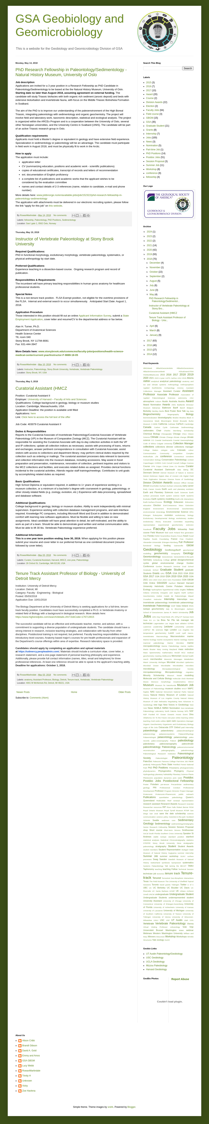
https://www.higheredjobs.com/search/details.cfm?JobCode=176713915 (54, 616)
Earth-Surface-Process (152, 502)
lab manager (182, 620)
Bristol (175, 421)
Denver (156, 472)
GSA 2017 (148, 576)
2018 (150, 259)
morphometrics (179, 682)
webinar (190, 930)
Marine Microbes (175, 643)
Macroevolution (177, 636)
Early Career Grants (152, 489)
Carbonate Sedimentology (182, 427)
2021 (150, 245)
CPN (153, 466)
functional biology (151, 546)
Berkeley (147, 411)
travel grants (165, 885)
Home (74, 692)
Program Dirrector (171, 791)
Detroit (63, 679)
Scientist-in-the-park (177, 817)
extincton (190, 525)
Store (179, 843)
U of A (191, 885)
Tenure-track (73, 679)
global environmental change (167, 563)
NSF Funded (149, 714)
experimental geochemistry (170, 525)
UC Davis (184, 888)
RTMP (186, 810)
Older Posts (124, 692)
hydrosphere (157, 590)
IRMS (191, 606)
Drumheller (154, 486)
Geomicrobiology (152, 556)
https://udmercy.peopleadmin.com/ (38, 651)
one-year (71, 560)
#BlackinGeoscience (185, 368)
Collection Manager (183, 443)
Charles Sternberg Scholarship (179, 431)
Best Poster (170, 411)
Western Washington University (168, 933)
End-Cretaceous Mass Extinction (178, 505)
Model (179, 675)
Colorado (181, 450)
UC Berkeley (159, 888)
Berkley (155, 411)
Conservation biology (152, 460)
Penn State (167, 764)
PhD (150, 768)
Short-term (168, 830)
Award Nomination (152, 404)
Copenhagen (148, 463)
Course (150, 98)
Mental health (188, 656)
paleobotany (149, 744)
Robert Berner (182, 807)
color (172, 450)
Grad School (188, 566)
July (152, 285)
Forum (180, 536)
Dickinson (154, 476)
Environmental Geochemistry (180, 509)
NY (157, 714)
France (174, 539)
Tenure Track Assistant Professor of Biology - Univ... (167, 319)
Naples (146, 692)
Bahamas (156, 408)
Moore (145, 682)
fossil (185, 536)
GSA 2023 (153, 580)
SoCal (145, 833)
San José (153, 814)
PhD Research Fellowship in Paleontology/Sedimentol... (164, 299)
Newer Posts (23, 692)
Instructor (28, 369)
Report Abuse (180, 979)
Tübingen (175, 885)
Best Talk (181, 411)
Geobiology (152, 549)
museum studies (173, 688)
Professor (159, 791)
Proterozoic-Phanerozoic (165, 794)
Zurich (167, 940)
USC (162, 920)
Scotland (190, 817)
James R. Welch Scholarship (176, 612)
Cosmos (190, 463)
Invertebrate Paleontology (156, 605)
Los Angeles (183, 630)
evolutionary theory (152, 522)
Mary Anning (162, 649)
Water (181, 930)
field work (169, 533)
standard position (176, 837)
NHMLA (157, 708)
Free (181, 539)
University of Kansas (185, 907)
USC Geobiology (154, 957)
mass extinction (186, 649)
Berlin (161, 411)
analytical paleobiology (170, 381)
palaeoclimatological (185, 731)
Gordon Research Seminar (168, 566)
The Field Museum (157, 881)
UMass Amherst (187, 891)
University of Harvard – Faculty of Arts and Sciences (57, 399)
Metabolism (189, 659)
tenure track (172, 873)
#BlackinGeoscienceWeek (154, 371)
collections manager (184, 447)
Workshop (151, 169)
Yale (154, 940)
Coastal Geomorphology (183, 440)
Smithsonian (188, 830)
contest (191, 460)
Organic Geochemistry (152, 724)
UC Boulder (172, 888)
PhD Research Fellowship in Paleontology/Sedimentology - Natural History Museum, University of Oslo (71, 72)
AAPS (167, 378)
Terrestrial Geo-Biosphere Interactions (178, 878)
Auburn (158, 401)
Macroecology (162, 636)
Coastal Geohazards (163, 440)
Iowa (178, 606)
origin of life (148, 727)
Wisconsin (160, 937)
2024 (150, 231)
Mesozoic (168, 659)
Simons (177, 830)
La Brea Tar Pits (166, 620)
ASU (192, 398)
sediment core (168, 820)
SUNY (183, 856)
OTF (171, 727)
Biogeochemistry (151, 414)
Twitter (183, 884)
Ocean (163, 714)
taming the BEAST (177, 866)
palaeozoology (180, 737)
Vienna (190, 923)
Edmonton (189, 502)
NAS (152, 692)
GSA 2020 (182, 576)
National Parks (180, 692)
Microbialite (165, 666)
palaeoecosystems (166, 734)
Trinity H (26, 1075)
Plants (191, 774)
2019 (150, 254)
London (173, 630)
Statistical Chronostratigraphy (172, 840)
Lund (178, 633)
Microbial (171, 662)
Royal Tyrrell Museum (173, 810)
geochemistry (161, 553)
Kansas (186, 617)
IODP (173, 606)
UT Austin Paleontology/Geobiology (164, 953)
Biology (55, 679)
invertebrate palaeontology (181, 602)
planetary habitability (163, 774)
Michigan (162, 662)
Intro (192, 599)
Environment (158, 509)
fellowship (28, 220)
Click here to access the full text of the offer (46, 417)
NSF (191, 711)
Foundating (164, 539)
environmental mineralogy (154, 512)
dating (185, 470)
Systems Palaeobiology (153, 866)
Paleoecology (169, 747)
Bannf (182, 408)
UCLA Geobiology (155, 961)
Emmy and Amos (31, 1055)
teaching (158, 869)
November (155, 267)
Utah (186, 920)
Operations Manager (185, 721)
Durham (162, 486)
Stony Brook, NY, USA (36, 372)
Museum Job (185, 685)
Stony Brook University (57, 369)
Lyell (184, 633)
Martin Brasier (149, 649)
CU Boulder (180, 466)
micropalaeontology (152, 672)
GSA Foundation (174, 580)
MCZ (183, 653)
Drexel (146, 486)
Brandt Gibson (29, 1045)
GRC (162, 573)
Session (172, 827)
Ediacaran (178, 502)
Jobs (148, 137)
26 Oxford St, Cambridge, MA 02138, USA (45, 563)
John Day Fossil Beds (161, 617)
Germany (147, 560)
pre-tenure (165, 784)
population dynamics (163, 778)
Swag (155, 859)
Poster (146, 784)
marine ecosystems (165, 640)
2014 (150, 354)
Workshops (181, 936)
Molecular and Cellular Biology (157, 678)
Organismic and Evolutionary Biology (178, 724)
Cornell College (179, 463)
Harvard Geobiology (156, 969)
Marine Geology (180, 640)
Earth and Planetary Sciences (158, 492)
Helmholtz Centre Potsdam (169, 586)
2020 (150, 249)
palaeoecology (149, 734)
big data (190, 411)
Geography (175, 553)
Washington (170, 930)
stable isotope (159, 837)
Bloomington (166, 421)
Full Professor (186, 542)
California (162, 424)
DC (192, 469)
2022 (150, 240)
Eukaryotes (157, 515)
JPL (172, 617)
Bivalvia (182, 418)
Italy (168, 609)
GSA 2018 (160, 576)
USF (168, 920)
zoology (160, 940)
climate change (180, 437)
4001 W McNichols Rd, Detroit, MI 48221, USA (47, 683)
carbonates (148, 430)
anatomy (28, 679)
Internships (182, 599)
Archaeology (169, 388)
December (155, 262)
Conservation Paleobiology (174, 460)
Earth (164, 489)
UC (150, 888)
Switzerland (155, 863)
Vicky (25, 1085)
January (154, 335)
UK (177, 891)
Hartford (172, 583)
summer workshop (169, 856)
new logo (157, 705)
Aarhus (174, 378)
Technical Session (186, 869)
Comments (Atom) (39, 697)
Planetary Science (180, 774)
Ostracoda (163, 727)
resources (158, 807)
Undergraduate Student (181, 894)
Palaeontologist (149, 737)
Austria (181, 401)
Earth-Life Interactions (184, 499)
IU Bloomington (178, 609)
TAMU (191, 866)
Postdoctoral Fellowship (178, 780)
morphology (166, 682)
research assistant (151, 804)
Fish (145, 536)
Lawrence (147, 627)
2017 (148, 90)
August (154, 281)
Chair (158, 430)
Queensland (148, 800)
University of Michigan (174, 910)
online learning (182, 718)
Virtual (145, 927)
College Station (150, 450)
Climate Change (166, 437)
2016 (148, 86)
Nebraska (163, 701)
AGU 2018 (181, 378)
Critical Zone (168, 466)
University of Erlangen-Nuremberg (168, 904)
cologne (164, 450)
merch (145, 659)
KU (150, 620)
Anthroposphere (187, 385)
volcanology (175, 927)
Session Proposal (155, 161)
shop (145, 830)
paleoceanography (168, 744)
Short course (155, 830)
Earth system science (169, 496)
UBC (145, 888)
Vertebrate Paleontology (91, 369)
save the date (166, 813)
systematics (188, 862)
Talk (166, 866)
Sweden (163, 859)
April (152, 326)
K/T (180, 617)
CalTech (179, 424)
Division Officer (180, 483)
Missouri (170, 675)
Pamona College (169, 761)
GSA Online (149, 583)
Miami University (150, 662)
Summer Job (152, 165)
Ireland (185, 606)
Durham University (174, 486)
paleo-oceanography (159, 741)
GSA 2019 (171, 576)
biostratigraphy (165, 417)
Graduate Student (155, 125)
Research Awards (169, 804)
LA (154, 620)
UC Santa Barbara (160, 891)
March (153, 330)
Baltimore (166, 408)
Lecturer (168, 626)
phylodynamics (149, 771)
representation (188, 801)
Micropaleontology (173, 672)
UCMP (172, 891)
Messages (178, 659)
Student (172, 846)
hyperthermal (168, 590)
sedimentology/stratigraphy (182, 824)
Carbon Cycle (160, 427)
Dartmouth (170, 469)
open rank (171, 721)
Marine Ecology (149, 640)
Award (149, 94)
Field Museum (157, 532)
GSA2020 (162, 583)
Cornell (169, 463)
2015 (148, 82)
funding (167, 545)
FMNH (157, 536)
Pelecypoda (156, 764)
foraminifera (165, 536)
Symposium (176, 863)
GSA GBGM (188, 580)
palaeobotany (167, 730)
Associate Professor (168, 394)
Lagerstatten (159, 623)
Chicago (177, 434)
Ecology (168, 502)
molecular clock (179, 678)
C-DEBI (154, 424)
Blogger (131, 1107)
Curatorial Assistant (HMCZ (41, 388)
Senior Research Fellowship (155, 827)
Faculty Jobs (152, 110)
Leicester (190, 627)
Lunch (171, 633)
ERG (191, 512)
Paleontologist (161, 758)
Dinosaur (162, 479)
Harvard (55, 560)
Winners (152, 936)
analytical (155, 381)
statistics (190, 840)
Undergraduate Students (155, 897)
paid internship (187, 727)
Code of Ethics (149, 443)
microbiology (149, 669)
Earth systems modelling (163, 499)
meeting (158, 656)
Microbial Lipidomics (185, 662)
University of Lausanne (153, 911)
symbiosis (166, 863)
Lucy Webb (28, 1065)
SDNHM (146, 820)
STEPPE (147, 843)
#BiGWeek (147, 368)
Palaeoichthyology (186, 734)
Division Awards (154, 102)
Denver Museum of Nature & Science (177, 473)
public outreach (186, 794)
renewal (176, 801)
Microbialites (178, 666)
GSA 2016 (189, 573)
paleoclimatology (151, 747)
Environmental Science (177, 512)
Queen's (190, 797)
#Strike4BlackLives (151, 375)
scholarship (180, 813)
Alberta (190, 378)
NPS (186, 711)
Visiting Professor (159, 927)
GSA (148, 122)
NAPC (191, 688)
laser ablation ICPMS (184, 623)
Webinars (147, 933)
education (147, 505)
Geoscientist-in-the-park (184, 557)
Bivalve (176, 418)
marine (190, 636)
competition (177, 453)
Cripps (158, 466)
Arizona (180, 388)
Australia (173, 401)
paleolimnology (187, 750)
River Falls (171, 807)
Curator (27, 560)
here (33, 413)
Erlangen (147, 515)
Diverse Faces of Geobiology (181, 479)
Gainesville (178, 546)
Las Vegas (169, 623)
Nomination (152, 145)
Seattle (155, 820)
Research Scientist (186, 804)
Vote (184, 927)
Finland (177, 533)
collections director (164, 447)
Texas (146, 881)
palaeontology (165, 737)
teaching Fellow (170, 869)
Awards (166, 404)
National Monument (164, 692)
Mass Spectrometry (151, 653)
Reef (169, 801)
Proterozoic (148, 794)
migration (190, 672)
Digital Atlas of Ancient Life (170, 476)
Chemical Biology (151, 434)
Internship (151, 133)
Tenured (156, 878)
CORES (158, 463)
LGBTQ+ (147, 630)
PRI (154, 787)
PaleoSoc (147, 761)
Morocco (154, 682)
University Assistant (152, 901)
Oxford (177, 727)
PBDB (191, 761)
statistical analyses (151, 840)
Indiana (190, 589)
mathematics (167, 653)
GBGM (149, 118)
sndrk (110, 1107)
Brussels (183, 421)
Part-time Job (153, 149)
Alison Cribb (28, 1040)
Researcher (148, 807)
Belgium (190, 408)
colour (191, 450)
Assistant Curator (171, 391)
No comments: (60, 215)
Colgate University (164, 443)
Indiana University (151, 593)
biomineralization (150, 418)
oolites (163, 721)
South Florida (154, 833)
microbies (190, 666)
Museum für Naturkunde (165, 685)
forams (173, 536)
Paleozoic (157, 761)
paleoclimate (188, 744)
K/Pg (177, 617)
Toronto (155, 884)
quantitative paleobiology (170, 797)
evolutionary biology (184, 515)
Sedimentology (69, 220)
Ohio (191, 714)
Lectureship (179, 627)
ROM (191, 807)
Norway (180, 711)
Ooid (153, 721)
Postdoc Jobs (153, 157)
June (152, 290)
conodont (190, 456)
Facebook (147, 529)
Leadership (157, 627)
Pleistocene (148, 778)
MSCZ (63, 560)
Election (150, 106)
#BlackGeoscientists (164, 368)
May (152, 294)
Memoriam (177, 656)
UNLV (156, 920)
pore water (177, 778)
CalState (171, 424)
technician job (149, 873)
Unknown (27, 1080)
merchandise (156, 659)
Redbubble (161, 801)
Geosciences (167, 557)
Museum (148, 685)
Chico (184, 434)
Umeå (145, 894)
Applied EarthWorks (152, 388)
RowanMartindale (31, 1070)
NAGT (184, 689)
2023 (150, 236)
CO (152, 440)
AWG (173, 405)
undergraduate (162, 894)
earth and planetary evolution (181, 489)
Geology (188, 553)
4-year (161, 378)
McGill (177, 653)
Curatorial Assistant (41, 560)
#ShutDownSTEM (186, 371)
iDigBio (183, 590)
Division (147, 482)
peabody (146, 764)
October (154, 272)
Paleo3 (173, 741)
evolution (168, 515)
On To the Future (159, 718)
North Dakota (170, 711)
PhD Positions (54, 220)
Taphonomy (148, 869)
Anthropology (173, 385)
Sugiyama (172, 853)
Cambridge (189, 424)
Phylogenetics (164, 771)
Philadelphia (174, 768)
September (156, 276)
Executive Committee (172, 522)
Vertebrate (74, 369)
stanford (190, 837)
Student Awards (186, 846)
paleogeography (168, 750)
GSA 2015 (177, 573)
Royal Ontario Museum (153, 810)
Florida (150, 536)
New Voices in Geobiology (176, 705)
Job (191, 612)
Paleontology (41, 220)
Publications (149, 797)
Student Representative (169, 849)
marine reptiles (187, 646)
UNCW (152, 894)
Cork (164, 463)
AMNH (146, 381)
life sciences (157, 630)
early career (188, 486)
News (149, 141)
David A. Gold (29, 1050)
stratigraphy (160, 846)
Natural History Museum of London (168, 695)
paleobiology (186, 740)
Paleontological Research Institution (159, 754)
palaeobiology (150, 730)
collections (148, 446)
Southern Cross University (171, 833)
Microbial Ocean (150, 666)
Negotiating (172, 701)
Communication (149, 453)
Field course (152, 114)
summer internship (186, 853)
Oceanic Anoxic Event (177, 714)
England (146, 509)
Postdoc (188, 777)
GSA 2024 (162, 580)
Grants (149, 129)
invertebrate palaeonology (155, 602)
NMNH (165, 708)
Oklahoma (147, 718)
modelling (189, 675)
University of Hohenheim (164, 907)
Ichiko (176, 590)
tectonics (160, 874)
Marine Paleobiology (170, 646)
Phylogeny (179, 771)
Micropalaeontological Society (178, 669)
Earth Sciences (181, 492)
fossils (154, 539)
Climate (154, 437)
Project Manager (187, 791)
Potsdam (154, 784)
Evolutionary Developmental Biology (159, 518)
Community (164, 453)
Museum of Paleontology (153, 689)
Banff (175, 408)
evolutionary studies (185, 518)
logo (166, 630)
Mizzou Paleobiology (156, 965)
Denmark (147, 472)
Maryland (173, 649)
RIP (164, 807)
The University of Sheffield (176, 881)
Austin (165, 401)
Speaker (187, 833)
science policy (162, 817)
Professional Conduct (170, 788)
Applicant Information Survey (95, 315)
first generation (187, 533)
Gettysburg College (161, 560)
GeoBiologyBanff (173, 550)
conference (152, 173)
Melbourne (166, 656)
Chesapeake (166, 434)
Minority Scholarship (153, 675)
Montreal (190, 678)
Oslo (156, 727)
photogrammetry (187, 768)
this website (55, 205)
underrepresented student (181, 897)
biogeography (173, 414)
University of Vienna (161, 917)
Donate (191, 483)
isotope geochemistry (153, 609)
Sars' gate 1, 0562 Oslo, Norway (41, 223)
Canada (147, 427)
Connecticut (179, 456)
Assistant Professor (42, 679)
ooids (157, 721)
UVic (192, 920)
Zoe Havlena (28, 1090)
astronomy (182, 398)
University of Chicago (172, 901)
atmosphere (148, 401)
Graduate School (150, 570)
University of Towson (173, 914)
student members (150, 850)
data (179, 470)
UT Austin (176, 920)
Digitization (153, 479)
